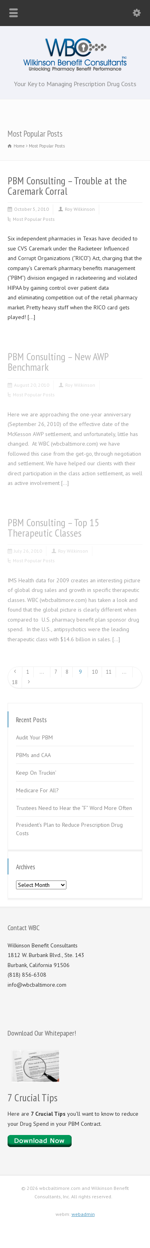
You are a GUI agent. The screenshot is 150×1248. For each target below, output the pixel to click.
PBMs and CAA (33, 755)
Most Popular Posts (34, 219)
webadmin (83, 1214)
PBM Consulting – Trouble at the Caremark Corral (67, 186)
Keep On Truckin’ (36, 772)
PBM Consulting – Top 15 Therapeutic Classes (53, 527)
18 (15, 682)
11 (109, 671)
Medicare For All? (37, 790)
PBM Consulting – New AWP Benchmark (58, 362)
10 (95, 671)
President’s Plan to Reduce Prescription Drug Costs (69, 829)
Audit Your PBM (34, 737)
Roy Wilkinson (80, 209)
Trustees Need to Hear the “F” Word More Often (74, 808)
